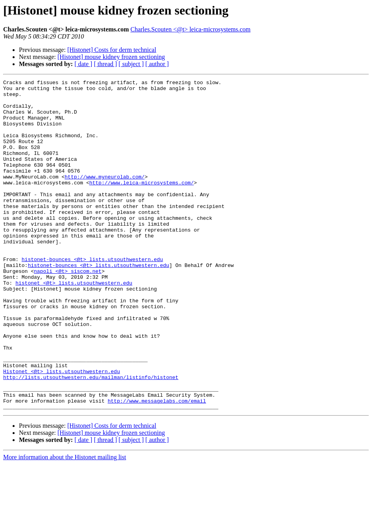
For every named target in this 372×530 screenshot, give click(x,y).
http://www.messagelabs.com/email (157, 465)
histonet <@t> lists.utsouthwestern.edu (73, 324)
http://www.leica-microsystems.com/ (141, 203)
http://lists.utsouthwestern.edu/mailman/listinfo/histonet (91, 437)
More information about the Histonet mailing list (64, 523)
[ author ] (157, 64)
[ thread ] (105, 64)
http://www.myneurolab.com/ (105, 196)
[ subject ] (131, 64)
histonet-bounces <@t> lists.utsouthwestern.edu (92, 295)
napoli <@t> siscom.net (68, 309)
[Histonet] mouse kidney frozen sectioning (111, 56)
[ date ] (83, 64)
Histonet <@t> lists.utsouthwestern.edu (61, 430)
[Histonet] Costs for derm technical (111, 49)
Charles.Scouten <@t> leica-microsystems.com (190, 29)
